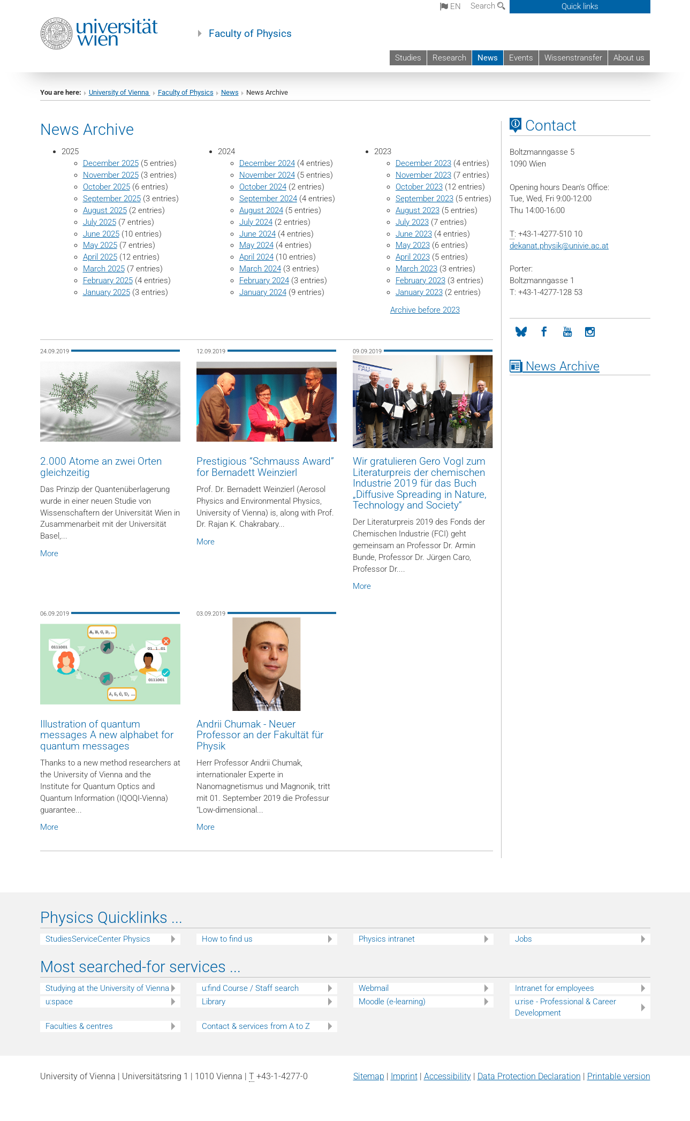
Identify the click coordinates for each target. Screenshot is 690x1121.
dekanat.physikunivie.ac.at (559, 246)
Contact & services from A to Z (256, 1026)
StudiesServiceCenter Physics (98, 939)
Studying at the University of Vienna (107, 988)
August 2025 (105, 210)
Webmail (374, 988)
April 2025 (100, 257)
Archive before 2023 (425, 310)
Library (213, 1001)
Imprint (404, 1076)
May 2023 (413, 245)
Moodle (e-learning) (392, 1001)
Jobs (523, 939)
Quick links (580, 6)
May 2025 (100, 245)
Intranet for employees (554, 988)
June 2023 (414, 234)
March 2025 (104, 269)
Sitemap (368, 1076)
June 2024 (257, 234)
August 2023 (417, 210)
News (487, 58)
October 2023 (419, 187)
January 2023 (419, 292)
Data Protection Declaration (529, 1076)
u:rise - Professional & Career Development (565, 1007)
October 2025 (106, 187)
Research (449, 58)
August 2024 (261, 210)
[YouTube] (567, 332)
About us (628, 58)
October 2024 (262, 187)
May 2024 (256, 245)
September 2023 (424, 198)
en (450, 6)
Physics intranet (387, 939)
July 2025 (99, 222)
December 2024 (267, 163)
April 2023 (413, 257)
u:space (59, 1001)
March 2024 (260, 269)
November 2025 (111, 175)
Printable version (618, 1076)
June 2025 (101, 234)
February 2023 (420, 280)
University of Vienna (119, 92)
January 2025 (106, 292)
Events (521, 58)
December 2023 (423, 163)
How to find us (227, 939)
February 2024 (264, 280)
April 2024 (256, 257)
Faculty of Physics (250, 34)
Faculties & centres (79, 1026)
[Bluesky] (521, 332)
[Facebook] (544, 332)
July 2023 (412, 222)
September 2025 (112, 198)
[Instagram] (590, 332)
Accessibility (447, 1076)
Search (488, 6)
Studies (408, 58)
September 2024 (268, 198)
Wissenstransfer (573, 58)
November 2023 (423, 175)
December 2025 (111, 163)
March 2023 (416, 269)
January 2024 (262, 292)
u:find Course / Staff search (250, 988)
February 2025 (108, 280)
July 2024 (255, 222)
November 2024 (267, 175)
